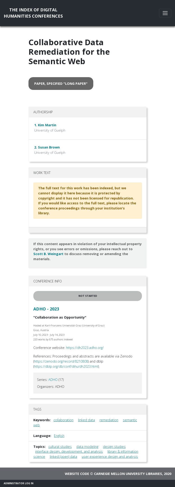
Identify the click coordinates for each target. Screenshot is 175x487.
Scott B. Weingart (48, 254)
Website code (77, 473)
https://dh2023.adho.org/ (85, 347)
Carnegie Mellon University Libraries (128, 473)
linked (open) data (63, 456)
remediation (109, 420)
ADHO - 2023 (46, 309)
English (59, 435)
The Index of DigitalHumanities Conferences (33, 13)
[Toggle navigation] (165, 13)
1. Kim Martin (45, 125)
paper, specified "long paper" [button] (61, 83)
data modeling (87, 446)
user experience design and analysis (110, 456)
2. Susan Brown (47, 147)
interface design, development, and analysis (69, 451)
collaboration (63, 420)
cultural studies (60, 446)
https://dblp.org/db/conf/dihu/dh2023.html (66, 366)
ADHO (53, 379)
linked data (86, 420)
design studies (114, 446)
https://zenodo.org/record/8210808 (61, 361)
